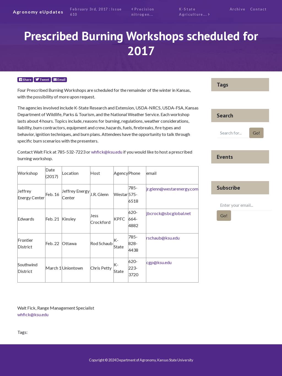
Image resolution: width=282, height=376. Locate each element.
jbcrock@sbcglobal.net (168, 213)
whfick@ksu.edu (106, 151)
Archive (238, 9)
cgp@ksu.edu (159, 262)
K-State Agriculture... (194, 12)
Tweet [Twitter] (42, 79)
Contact (258, 9)
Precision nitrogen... (142, 12)
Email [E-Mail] (59, 79)
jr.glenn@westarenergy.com (172, 188)
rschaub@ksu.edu (163, 237)
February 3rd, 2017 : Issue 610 (96, 12)
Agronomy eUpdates (38, 11)
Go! (256, 132)
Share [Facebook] (25, 79)
